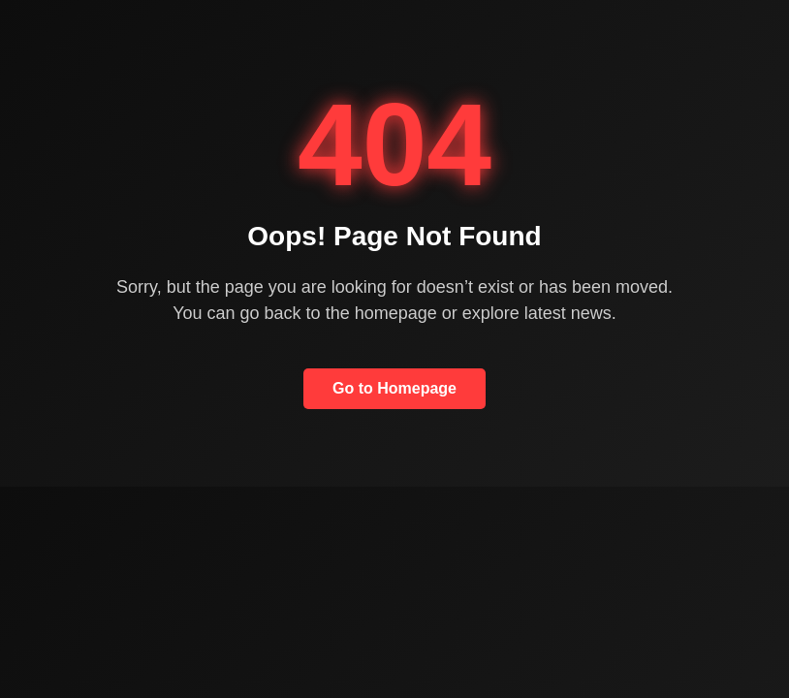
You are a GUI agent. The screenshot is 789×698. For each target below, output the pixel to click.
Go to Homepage (394, 388)
